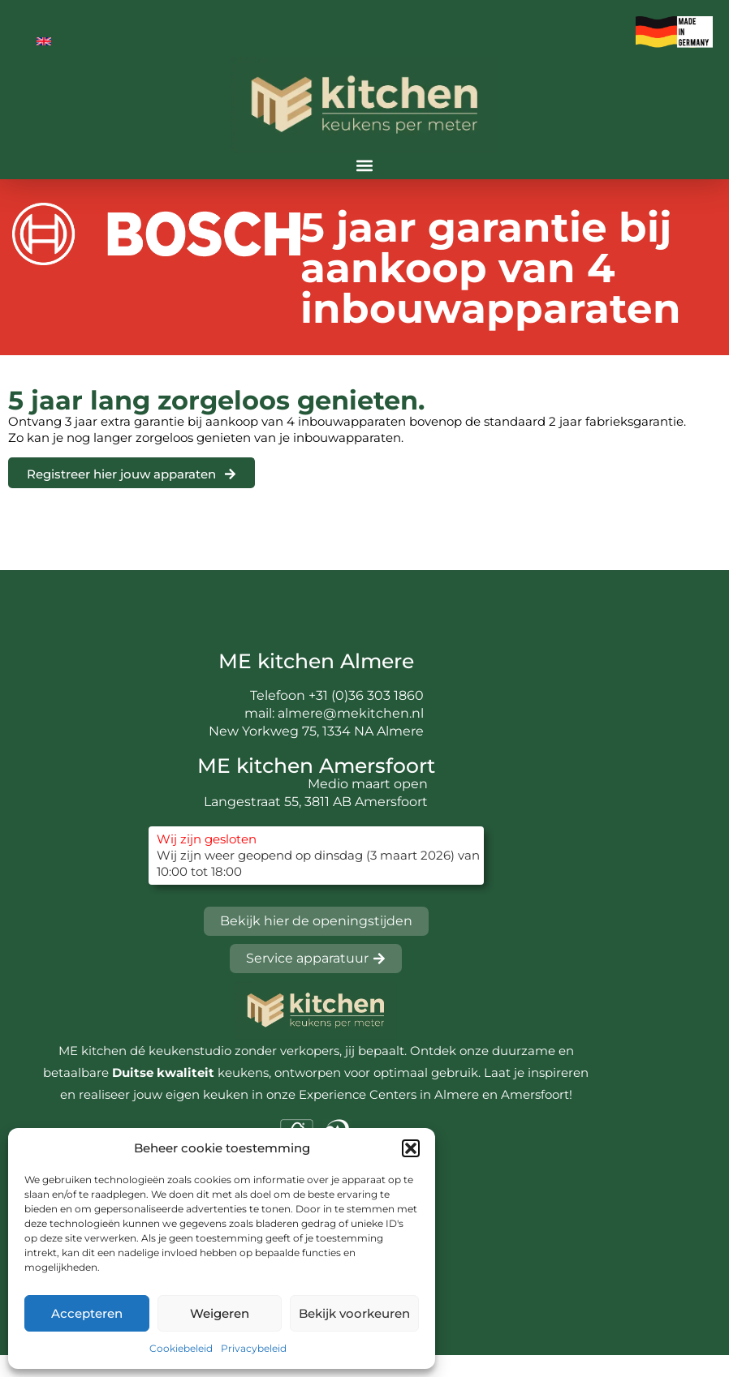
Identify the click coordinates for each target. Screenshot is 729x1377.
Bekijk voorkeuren (354, 1313)
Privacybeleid (254, 1348)
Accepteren (87, 1313)
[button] (411, 1148)
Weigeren (219, 1313)
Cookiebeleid (181, 1348)
